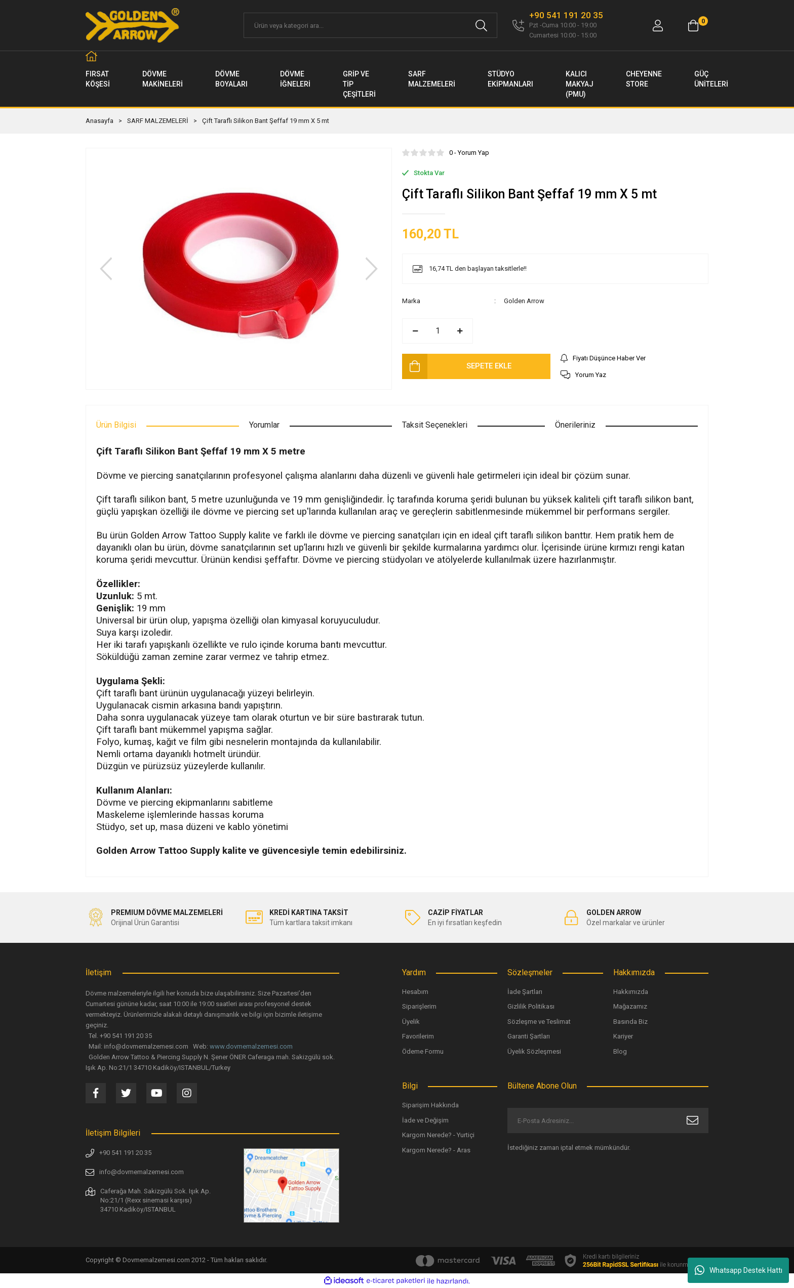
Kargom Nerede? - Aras (436, 1150)
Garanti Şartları (528, 1036)
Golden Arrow (524, 301)
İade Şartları (524, 991)
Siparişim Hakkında (430, 1105)
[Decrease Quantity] (415, 331)
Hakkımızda (630, 991)
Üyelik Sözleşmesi (534, 1051)
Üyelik (411, 1021)
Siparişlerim (419, 1006)
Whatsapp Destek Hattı (738, 1270)
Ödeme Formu (423, 1051)
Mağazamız (630, 1006)
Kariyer (623, 1036)
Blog (620, 1051)
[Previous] (106, 268)
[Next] (372, 268)
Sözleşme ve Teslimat (539, 1021)
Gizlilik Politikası (530, 1006)
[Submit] (692, 1120)
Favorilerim (418, 1036)
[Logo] (133, 25)
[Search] (370, 25)
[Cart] (693, 25)
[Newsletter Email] (607, 1120)
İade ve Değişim (425, 1120)
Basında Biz (630, 1021)
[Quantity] (437, 331)
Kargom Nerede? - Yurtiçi (438, 1135)
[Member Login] (658, 25)
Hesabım (415, 991)
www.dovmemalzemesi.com (251, 1046)
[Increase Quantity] (459, 331)
